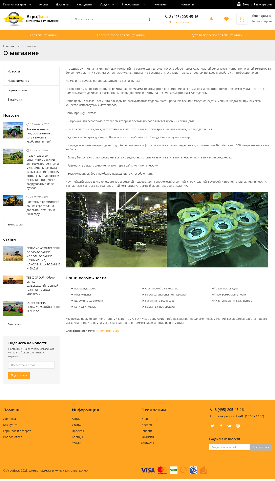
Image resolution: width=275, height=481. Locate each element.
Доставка (62, 4)
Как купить (84, 4)
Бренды (77, 437)
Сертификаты (17, 90)
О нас (144, 419)
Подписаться (19, 375)
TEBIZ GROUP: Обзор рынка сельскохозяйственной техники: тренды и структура (42, 286)
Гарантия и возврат (17, 431)
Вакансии (14, 99)
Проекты (78, 431)
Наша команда (18, 81)
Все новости (15, 224)
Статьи (77, 425)
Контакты (187, 4)
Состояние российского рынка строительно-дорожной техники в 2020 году (42, 208)
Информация (131, 4)
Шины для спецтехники (39, 35)
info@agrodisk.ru (107, 331)
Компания (160, 4)
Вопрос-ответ (12, 437)
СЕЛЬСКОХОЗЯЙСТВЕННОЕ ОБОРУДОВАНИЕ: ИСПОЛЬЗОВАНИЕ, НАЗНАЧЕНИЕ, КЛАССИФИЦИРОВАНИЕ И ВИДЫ (43, 258)
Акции (43, 4)
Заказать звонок (180, 22)
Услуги (105, 4)
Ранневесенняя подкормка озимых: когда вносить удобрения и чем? (40, 135)
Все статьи (14, 324)
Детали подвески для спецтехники (217, 35)
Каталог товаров (15, 4)
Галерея (146, 425)
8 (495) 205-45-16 (183, 16)
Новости (13, 71)
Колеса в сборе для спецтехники (121, 35)
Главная (9, 46)
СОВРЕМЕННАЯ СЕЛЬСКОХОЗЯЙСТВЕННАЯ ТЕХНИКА (43, 307)
